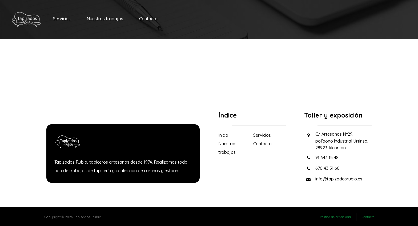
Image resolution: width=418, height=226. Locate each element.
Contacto (262, 143)
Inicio (223, 135)
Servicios (262, 135)
